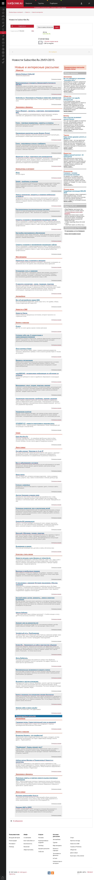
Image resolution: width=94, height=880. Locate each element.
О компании (27, 837)
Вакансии (26, 846)
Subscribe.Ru (46, 34)
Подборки (56, 2)
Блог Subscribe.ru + (29, 840)
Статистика (43, 39)
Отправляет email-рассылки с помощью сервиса (50, 7)
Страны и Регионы (75, 846)
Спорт (72, 837)
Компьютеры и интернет (16, 12)
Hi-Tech (55, 858)
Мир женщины (57, 845)
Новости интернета (37, 12)
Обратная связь (28, 850)
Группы (43, 2)
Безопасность (28, 843)
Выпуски (31, 2)
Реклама (41, 837)
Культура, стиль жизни (77, 856)
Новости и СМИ (74, 843)
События (41, 851)
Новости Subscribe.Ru (19, 19)
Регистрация (13, 840)
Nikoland (90, 872)
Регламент (12, 843)
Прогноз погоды (75, 840)
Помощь (11, 846)
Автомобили (56, 839)
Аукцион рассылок (43, 848)
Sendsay (40, 845)
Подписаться (22, 26)
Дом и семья (74, 853)
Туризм (55, 842)
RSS (33, 31)
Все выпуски (53, 52)
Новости (27, 12)
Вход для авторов (14, 837)
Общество (73, 850)
